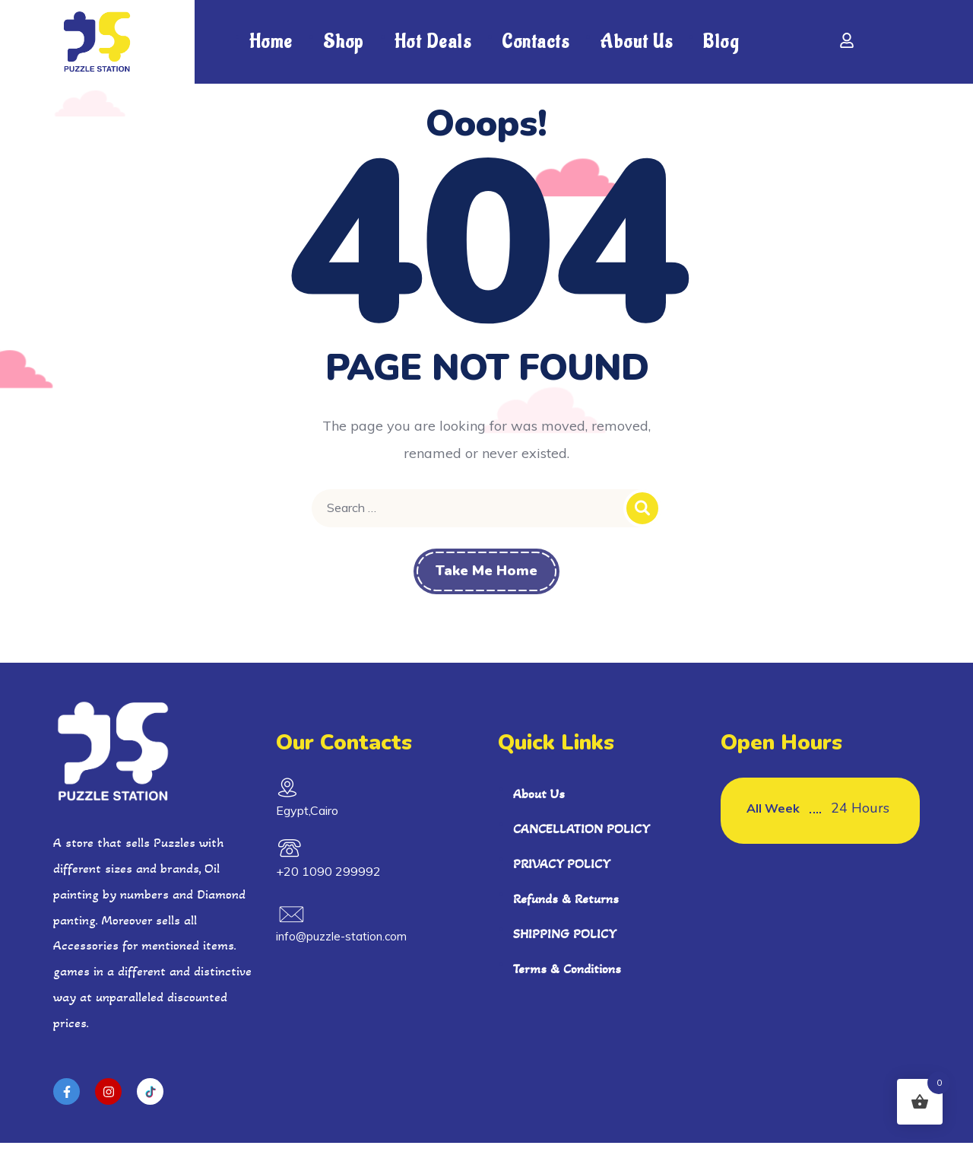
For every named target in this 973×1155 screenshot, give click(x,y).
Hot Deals (433, 42)
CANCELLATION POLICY (581, 840)
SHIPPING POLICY (564, 945)
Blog (721, 42)
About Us (636, 42)
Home (271, 42)
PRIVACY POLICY (561, 875)
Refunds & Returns (566, 910)
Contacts (535, 42)
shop (343, 42)
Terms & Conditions (567, 980)
